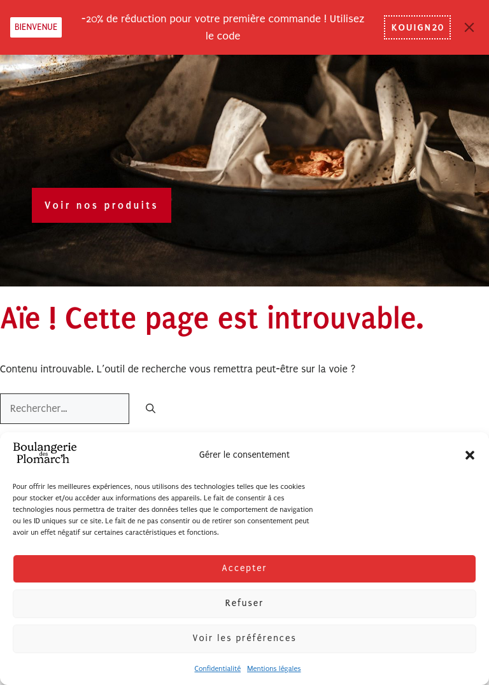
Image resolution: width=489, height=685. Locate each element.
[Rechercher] (150, 409)
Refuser (244, 603)
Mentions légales (274, 669)
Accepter (244, 568)
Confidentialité (217, 669)
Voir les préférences (244, 638)
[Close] (469, 27)
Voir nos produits (102, 205)
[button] (470, 455)
